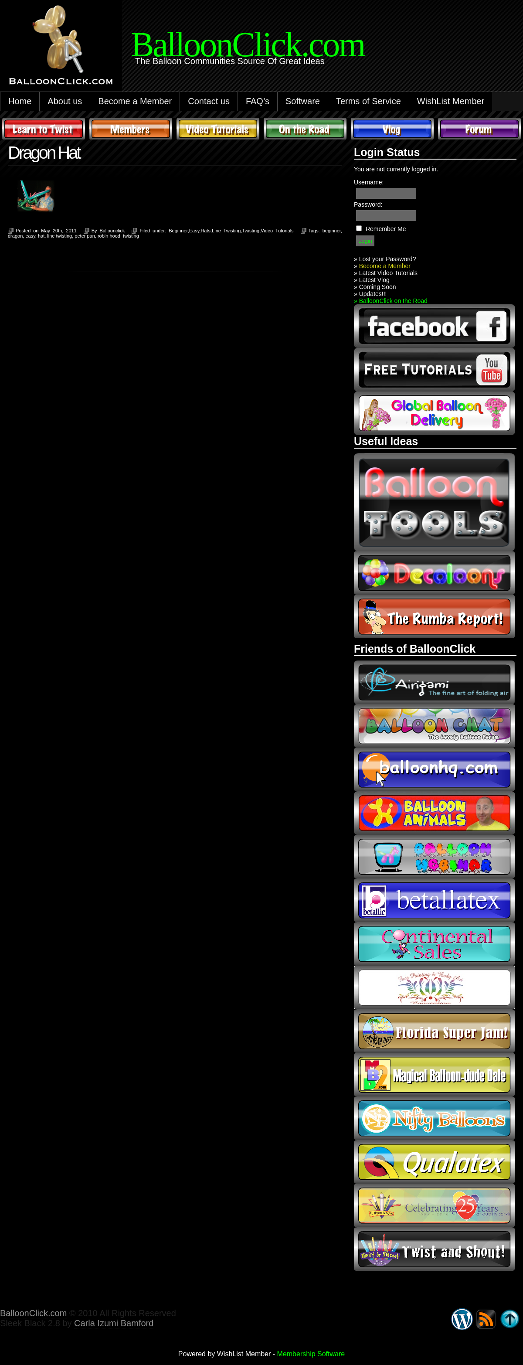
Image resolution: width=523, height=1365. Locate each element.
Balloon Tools (434, 502)
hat (41, 235)
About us (65, 101)
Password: (368, 204)
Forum (479, 129)
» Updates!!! (370, 293)
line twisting (59, 235)
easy (30, 235)
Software (302, 101)
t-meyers (434, 1205)
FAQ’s (257, 101)
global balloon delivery (434, 413)
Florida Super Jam (434, 1031)
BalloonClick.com (33, 1313)
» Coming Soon (375, 286)
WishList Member (450, 101)
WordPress (462, 1319)
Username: (369, 182)
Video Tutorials (218, 129)
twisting (131, 235)
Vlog (392, 129)
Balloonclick (112, 230)
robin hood (109, 235)
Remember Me (386, 228)
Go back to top (510, 1319)
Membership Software (311, 1354)
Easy (194, 230)
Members (130, 129)
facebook (434, 326)
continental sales (434, 944)
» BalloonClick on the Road (391, 300)
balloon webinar (434, 856)
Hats (205, 230)
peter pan (85, 235)
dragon (15, 235)
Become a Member (135, 101)
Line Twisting (226, 230)
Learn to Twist (43, 129)
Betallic (434, 900)
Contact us (209, 101)
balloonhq (434, 769)
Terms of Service (368, 101)
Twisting (250, 230)
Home (19, 101)
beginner (332, 230)
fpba (434, 987)
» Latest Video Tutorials (386, 272)
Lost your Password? (387, 258)
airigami (434, 682)
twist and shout (434, 1249)
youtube (434, 369)
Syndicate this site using (486, 1319)
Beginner (178, 230)
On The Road (305, 129)
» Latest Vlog (372, 279)
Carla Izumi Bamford (113, 1323)
